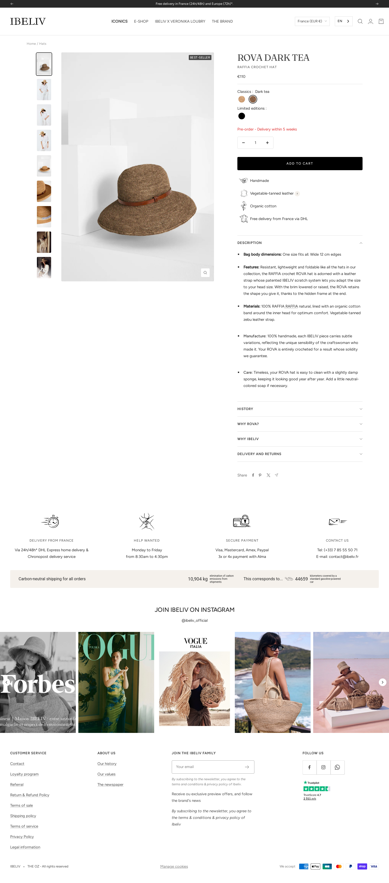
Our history (107, 763)
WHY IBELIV (300, 439)
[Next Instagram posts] (382, 682)
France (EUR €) (312, 21)
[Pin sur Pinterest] (260, 475)
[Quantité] (255, 143)
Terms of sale (21, 805)
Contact (17, 763)
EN (340, 21)
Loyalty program (24, 774)
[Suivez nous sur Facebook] (309, 767)
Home (31, 44)
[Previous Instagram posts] (6, 682)
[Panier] (381, 21)
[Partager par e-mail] (276, 475)
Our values (106, 774)
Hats (42, 44)
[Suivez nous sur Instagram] (323, 767)
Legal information (25, 847)
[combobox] (344, 21)
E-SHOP (141, 21)
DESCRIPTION (300, 243)
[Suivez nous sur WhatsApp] (337, 767)
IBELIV (15, 866)
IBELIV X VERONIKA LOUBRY (180, 21)
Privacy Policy (22, 836)
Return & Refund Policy (29, 795)
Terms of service (24, 826)
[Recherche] (360, 21)
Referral (16, 784)
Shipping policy (23, 816)
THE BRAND (222, 21)
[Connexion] (370, 21)
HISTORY (300, 409)
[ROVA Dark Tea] (44, 64)
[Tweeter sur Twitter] (268, 475)
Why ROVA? (300, 424)
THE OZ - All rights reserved (47, 866)
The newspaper (110, 784)
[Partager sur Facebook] (253, 475)
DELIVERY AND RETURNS (300, 454)
